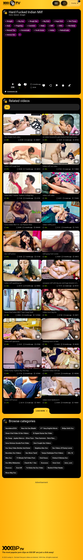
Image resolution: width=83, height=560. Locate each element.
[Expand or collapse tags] (20, 34)
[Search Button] (64, 3)
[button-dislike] (25, 86)
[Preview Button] (38, 132)
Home (11, 15)
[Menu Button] (56, 3)
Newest (16, 15)
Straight (22, 15)
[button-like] (19, 86)
